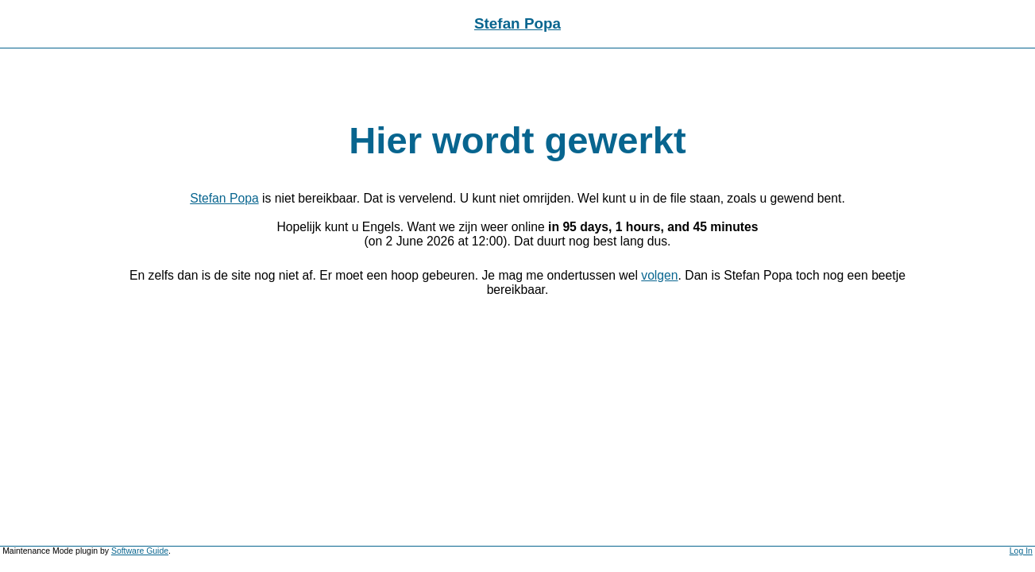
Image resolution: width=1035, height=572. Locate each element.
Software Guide (139, 551)
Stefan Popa (517, 23)
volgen (659, 275)
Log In (1021, 551)
